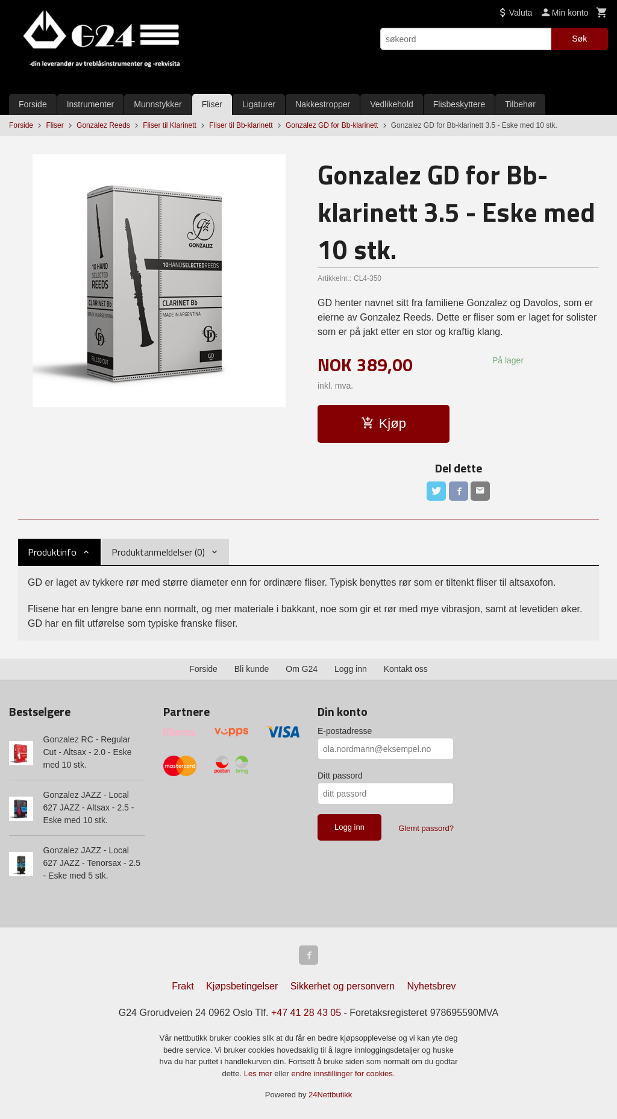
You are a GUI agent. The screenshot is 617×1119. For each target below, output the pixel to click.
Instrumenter (90, 104)
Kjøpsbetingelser (242, 986)
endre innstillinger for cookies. (343, 1073)
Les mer (259, 1073)
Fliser (212, 104)
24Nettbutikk (330, 1094)
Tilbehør (520, 104)
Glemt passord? (426, 828)
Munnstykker (157, 104)
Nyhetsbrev (431, 986)
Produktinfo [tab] (52, 552)
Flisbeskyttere (459, 104)
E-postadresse (345, 731)
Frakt (182, 986)
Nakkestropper (322, 104)
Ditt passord (340, 775)
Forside (33, 104)
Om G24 (302, 669)
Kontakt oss (406, 669)
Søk (579, 38)
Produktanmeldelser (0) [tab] (158, 552)
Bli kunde (251, 669)
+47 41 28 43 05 (306, 1013)
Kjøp (383, 423)
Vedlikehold (391, 104)
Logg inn (350, 669)
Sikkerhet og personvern (342, 986)
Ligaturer (258, 104)
